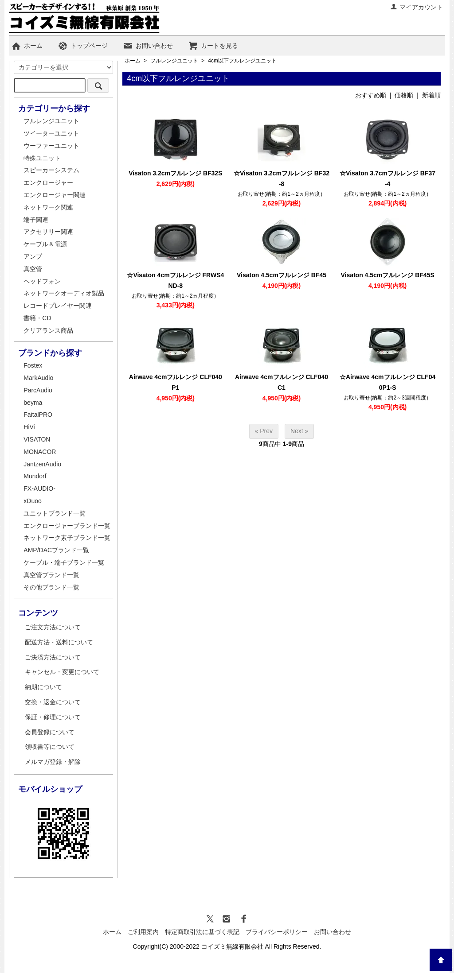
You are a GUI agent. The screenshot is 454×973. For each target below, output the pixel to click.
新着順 (431, 95)
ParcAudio (37, 390)
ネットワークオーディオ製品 (63, 293)
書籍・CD (37, 318)
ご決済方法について (53, 657)
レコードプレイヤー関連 (57, 305)
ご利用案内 (143, 931)
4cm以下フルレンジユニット (242, 61)
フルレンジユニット (174, 61)
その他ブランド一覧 (51, 587)
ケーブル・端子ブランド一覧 (63, 562)
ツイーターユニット (51, 133)
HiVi (29, 426)
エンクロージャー (48, 182)
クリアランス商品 (48, 330)
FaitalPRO (37, 414)
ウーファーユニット (51, 145)
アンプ (32, 256)
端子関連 (35, 219)
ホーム (27, 45)
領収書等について (49, 746)
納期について (43, 686)
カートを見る (213, 45)
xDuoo (32, 500)
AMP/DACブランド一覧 (56, 550)
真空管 (32, 268)
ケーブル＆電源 (45, 244)
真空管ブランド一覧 (51, 574)
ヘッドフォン (42, 281)
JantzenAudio (42, 464)
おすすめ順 (370, 95)
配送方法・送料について (59, 642)
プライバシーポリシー (277, 931)
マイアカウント (416, 7)
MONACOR (39, 451)
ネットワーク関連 (48, 207)
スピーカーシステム (51, 170)
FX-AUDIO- (39, 488)
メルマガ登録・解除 (53, 761)
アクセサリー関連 (48, 231)
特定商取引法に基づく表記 (202, 931)
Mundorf (34, 476)
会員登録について (49, 732)
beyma (32, 402)
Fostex (32, 365)
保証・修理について (53, 717)
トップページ (83, 45)
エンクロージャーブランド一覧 (66, 525)
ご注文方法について (53, 627)
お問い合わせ (148, 45)
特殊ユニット (42, 158)
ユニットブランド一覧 (54, 513)
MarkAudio (38, 377)
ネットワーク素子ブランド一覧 (66, 537)
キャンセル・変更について (62, 671)
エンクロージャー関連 (54, 194)
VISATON (36, 439)
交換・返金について (53, 702)
